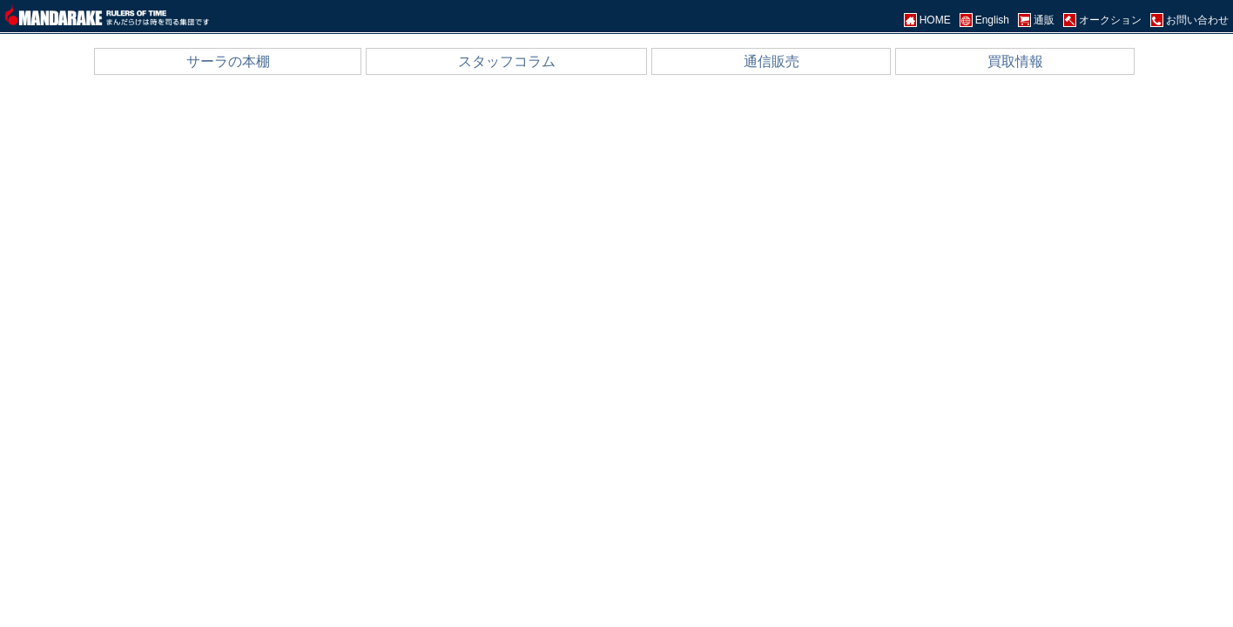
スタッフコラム (507, 61)
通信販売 (771, 61)
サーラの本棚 (228, 61)
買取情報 (1015, 61)
